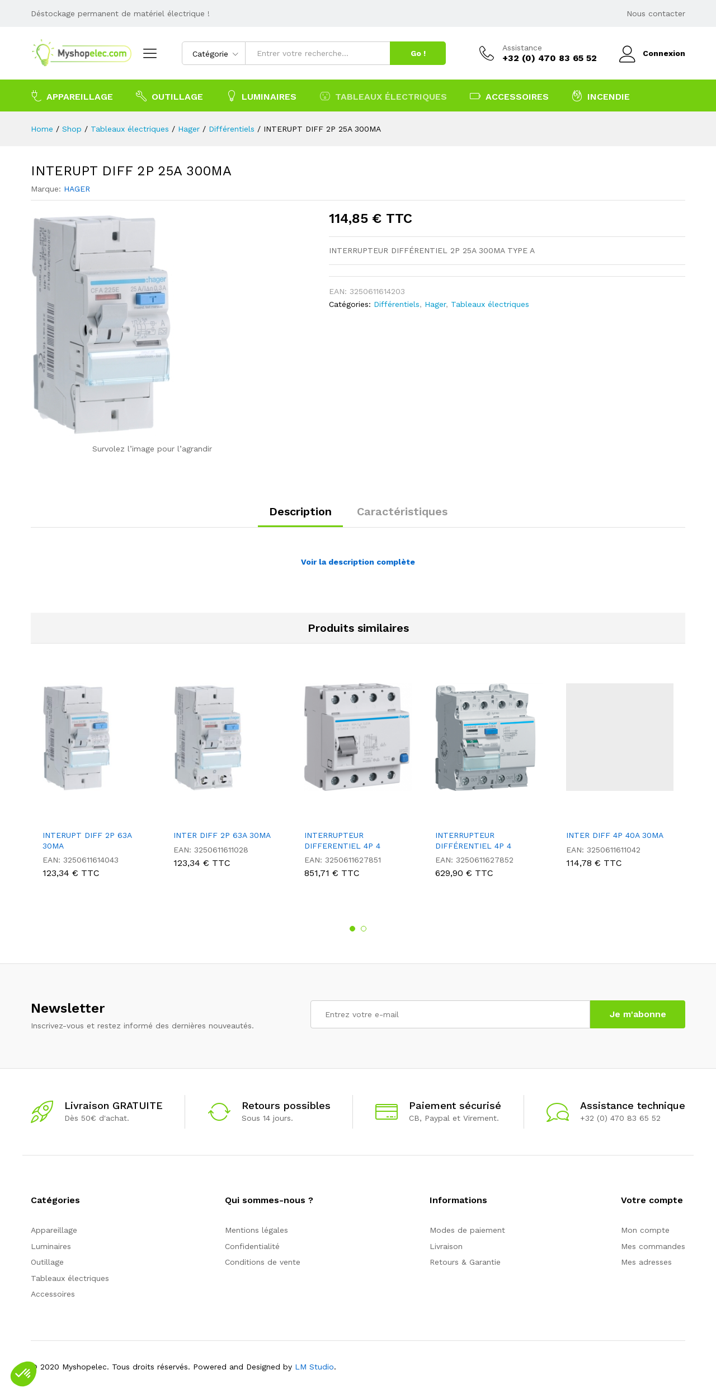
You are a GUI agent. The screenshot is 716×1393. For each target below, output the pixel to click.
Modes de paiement (467, 1230)
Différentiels (397, 304)
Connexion (652, 53)
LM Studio (314, 1366)
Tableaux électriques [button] (383, 95)
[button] (23, 1374)
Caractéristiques (402, 511)
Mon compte (645, 1230)
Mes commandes (653, 1246)
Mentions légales (256, 1230)
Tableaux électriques (490, 304)
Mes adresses (646, 1261)
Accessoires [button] (509, 95)
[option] (96, 783)
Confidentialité (252, 1246)
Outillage (47, 1261)
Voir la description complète (358, 561)
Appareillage (54, 1230)
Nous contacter (655, 13)
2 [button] (363, 928)
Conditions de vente (262, 1261)
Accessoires (53, 1293)
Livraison (446, 1246)
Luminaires (51, 1246)
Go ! (418, 53)
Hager (435, 304)
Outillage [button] (169, 95)
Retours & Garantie (465, 1261)
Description (300, 511)
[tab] (300, 516)
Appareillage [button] (72, 95)
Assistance (522, 47)
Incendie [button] (601, 95)
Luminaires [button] (261, 95)
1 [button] (352, 928)
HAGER (77, 188)
